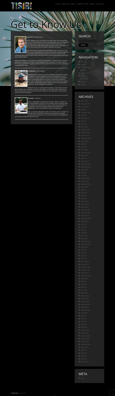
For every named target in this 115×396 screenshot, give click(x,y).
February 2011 (85, 330)
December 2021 (85, 104)
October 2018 (85, 135)
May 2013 (83, 256)
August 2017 (84, 155)
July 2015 (83, 190)
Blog (92, 4)
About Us (65, 4)
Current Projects (86, 67)
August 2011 (84, 313)
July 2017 (83, 158)
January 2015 (85, 207)
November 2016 (85, 164)
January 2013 (85, 264)
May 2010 (83, 356)
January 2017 (85, 161)
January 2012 (85, 299)
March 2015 (84, 201)
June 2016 (84, 175)
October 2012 (85, 273)
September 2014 (86, 218)
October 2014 (85, 215)
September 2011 (86, 310)
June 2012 (84, 284)
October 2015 (85, 181)
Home (57, 4)
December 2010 (85, 336)
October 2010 (85, 341)
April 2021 (84, 109)
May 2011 (83, 321)
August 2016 (84, 170)
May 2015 (83, 195)
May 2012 (83, 287)
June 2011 (84, 319)
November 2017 (85, 152)
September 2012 (86, 276)
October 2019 (85, 118)
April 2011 (84, 324)
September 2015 (86, 184)
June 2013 (84, 253)
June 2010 (84, 353)
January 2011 (85, 333)
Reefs (73, 4)
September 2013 (86, 244)
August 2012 (84, 278)
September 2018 (86, 138)
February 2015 (85, 204)
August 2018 (84, 141)
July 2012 (83, 281)
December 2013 (85, 241)
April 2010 (84, 359)
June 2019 (84, 124)
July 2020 (83, 115)
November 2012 (85, 270)
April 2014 (84, 233)
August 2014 (84, 221)
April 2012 (84, 290)
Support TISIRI (82, 4)
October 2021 (85, 107)
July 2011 (83, 316)
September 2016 (86, 167)
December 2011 (85, 301)
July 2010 (83, 350)
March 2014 (84, 236)
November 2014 (85, 213)
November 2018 (85, 132)
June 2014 (84, 227)
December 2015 (85, 178)
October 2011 (85, 307)
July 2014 (83, 224)
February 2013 (85, 261)
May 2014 (83, 230)
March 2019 (84, 127)
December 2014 (85, 210)
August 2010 (84, 347)
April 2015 (84, 198)
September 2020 (86, 112)
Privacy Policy (22, 393)
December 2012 (85, 267)
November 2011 (85, 304)
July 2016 (83, 172)
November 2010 (85, 339)
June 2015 (84, 193)
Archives (85, 79)
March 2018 (84, 150)
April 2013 (84, 258)
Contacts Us (84, 81)
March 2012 (84, 293)
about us (83, 84)
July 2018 (83, 144)
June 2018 (84, 147)
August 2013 (84, 247)
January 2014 (85, 238)
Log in (82, 378)
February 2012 (85, 296)
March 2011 (84, 327)
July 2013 (83, 250)
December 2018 (85, 130)
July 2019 (83, 121)
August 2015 (84, 187)
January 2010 (85, 362)
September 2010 (86, 344)
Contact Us (99, 4)
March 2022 (84, 101)
